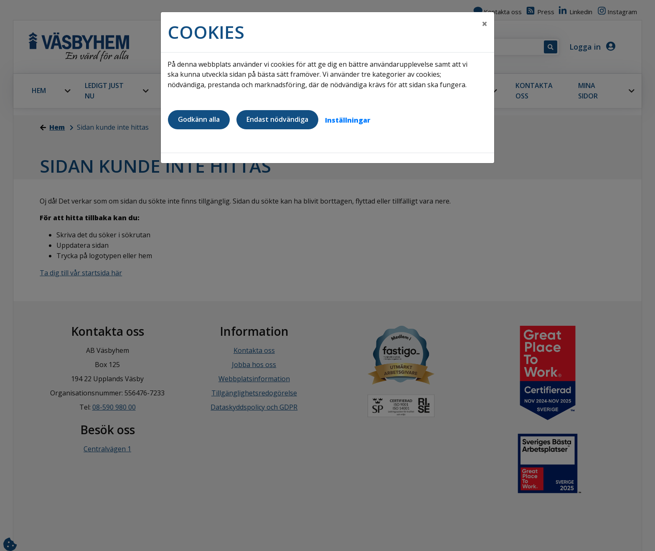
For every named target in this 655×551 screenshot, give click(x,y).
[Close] (484, 23)
